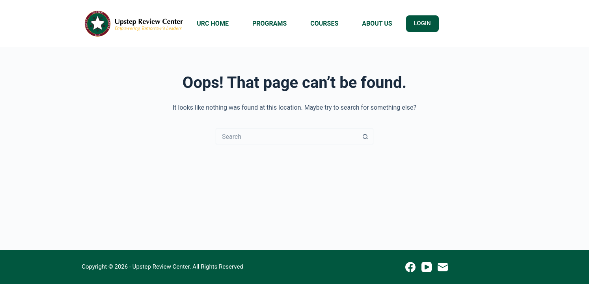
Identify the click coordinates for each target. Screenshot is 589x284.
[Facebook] (410, 267)
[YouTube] (426, 267)
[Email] (443, 267)
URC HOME (213, 23)
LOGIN (422, 23)
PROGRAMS (269, 23)
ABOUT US (377, 23)
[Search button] (365, 136)
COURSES (324, 23)
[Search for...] (287, 136)
